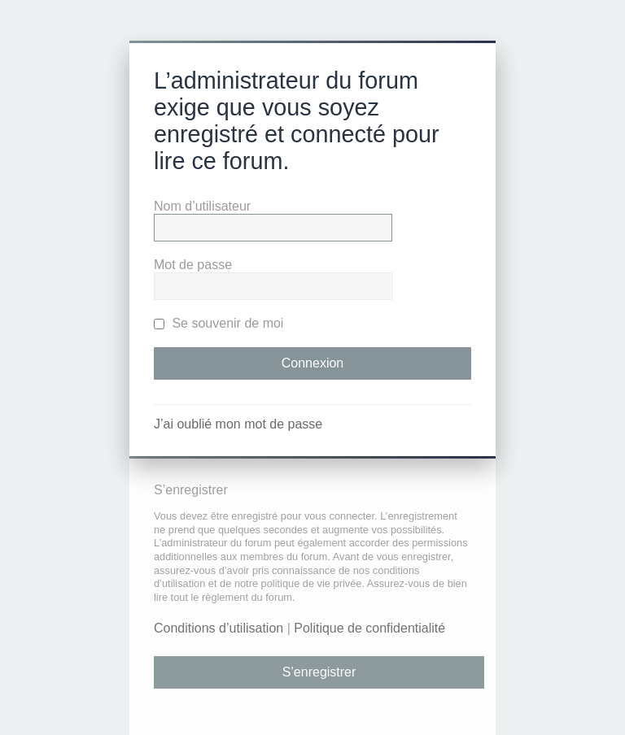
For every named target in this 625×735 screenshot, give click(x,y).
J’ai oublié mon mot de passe (238, 424)
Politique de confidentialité (369, 628)
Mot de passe (193, 265)
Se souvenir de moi (218, 323)
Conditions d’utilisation (218, 628)
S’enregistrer (319, 672)
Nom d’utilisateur (202, 206)
